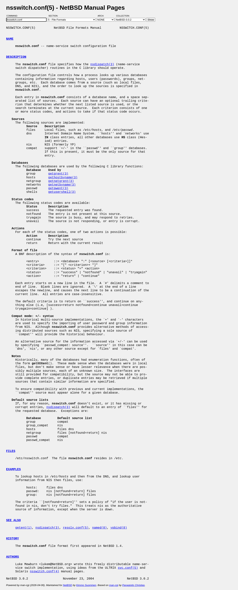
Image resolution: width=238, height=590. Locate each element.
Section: (54, 16)
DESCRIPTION (16, 57)
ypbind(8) (118, 528)
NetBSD (67, 585)
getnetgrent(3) (61, 181)
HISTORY (12, 539)
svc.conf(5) (128, 568)
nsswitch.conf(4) (44, 571)
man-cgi (113, 585)
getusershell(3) (62, 192)
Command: (13, 16)
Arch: (102, 16)
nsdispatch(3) (102, 64)
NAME (9, 39)
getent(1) (23, 528)
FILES (10, 451)
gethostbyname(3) (63, 177)
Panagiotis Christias (133, 585)
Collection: (123, 16)
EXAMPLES (13, 469)
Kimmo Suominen (86, 585)
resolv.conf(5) (75, 528)
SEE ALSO (13, 520)
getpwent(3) (58, 188)
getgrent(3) (58, 174)
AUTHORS (12, 557)
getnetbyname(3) (62, 185)
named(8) (99, 528)
